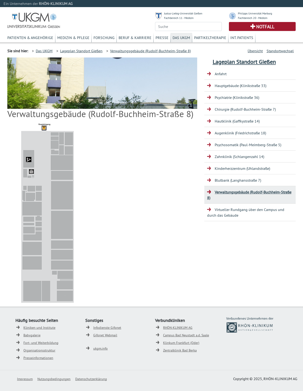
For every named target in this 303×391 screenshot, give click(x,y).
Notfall (265, 27)
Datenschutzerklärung (91, 379)
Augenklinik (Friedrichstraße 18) (240, 133)
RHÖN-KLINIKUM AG (177, 327)
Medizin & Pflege (73, 37)
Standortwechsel (280, 50)
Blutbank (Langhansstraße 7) (238, 180)
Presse (162, 37)
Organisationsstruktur (39, 350)
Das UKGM (181, 37)
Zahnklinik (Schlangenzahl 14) (239, 156)
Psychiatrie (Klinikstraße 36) (237, 97)
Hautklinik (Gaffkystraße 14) (237, 121)
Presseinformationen (38, 358)
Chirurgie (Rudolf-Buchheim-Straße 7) (245, 109)
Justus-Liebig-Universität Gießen (183, 13)
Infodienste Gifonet (107, 327)
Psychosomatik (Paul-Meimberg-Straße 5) (248, 144)
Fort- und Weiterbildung (40, 343)
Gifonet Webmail (105, 335)
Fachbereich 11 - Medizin (179, 18)
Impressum (25, 379)
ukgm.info (100, 348)
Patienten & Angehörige (30, 37)
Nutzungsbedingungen (54, 379)
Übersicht (255, 50)
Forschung (104, 37)
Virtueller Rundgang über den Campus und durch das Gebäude (245, 212)
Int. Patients (241, 37)
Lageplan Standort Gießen (81, 50)
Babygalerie (31, 335)
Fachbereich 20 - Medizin (252, 18)
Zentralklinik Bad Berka (180, 350)
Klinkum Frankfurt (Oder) (181, 343)
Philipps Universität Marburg (255, 13)
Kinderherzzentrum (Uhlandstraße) (242, 168)
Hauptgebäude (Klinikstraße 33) (240, 85)
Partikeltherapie (210, 37)
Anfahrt (221, 73)
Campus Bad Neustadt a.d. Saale (186, 335)
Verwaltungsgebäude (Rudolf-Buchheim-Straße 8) (150, 50)
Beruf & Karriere (135, 37)
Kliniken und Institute (39, 327)
